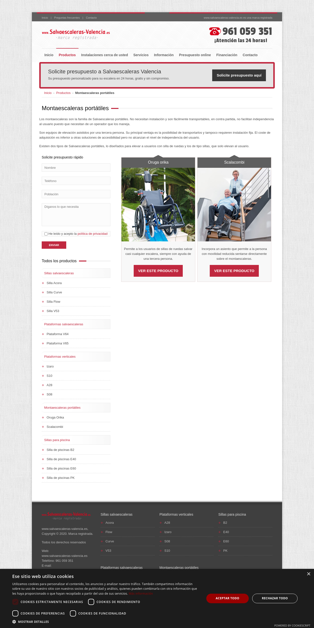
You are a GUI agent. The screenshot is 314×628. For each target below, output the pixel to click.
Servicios (140, 55)
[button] (105, 621)
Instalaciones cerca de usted (104, 55)
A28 (49, 385)
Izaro (50, 366)
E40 (226, 532)
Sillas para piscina (57, 440)
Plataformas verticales (60, 356)
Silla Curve (54, 292)
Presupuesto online (195, 55)
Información (164, 55)
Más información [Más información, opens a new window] (141, 593)
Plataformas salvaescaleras (63, 324)
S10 (49, 376)
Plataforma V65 (58, 343)
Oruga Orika (55, 417)
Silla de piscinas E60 (61, 468)
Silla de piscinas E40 (61, 459)
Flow (108, 532)
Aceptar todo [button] (227, 598)
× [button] (308, 574)
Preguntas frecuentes (67, 17)
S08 (49, 394)
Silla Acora (54, 283)
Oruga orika (158, 162)
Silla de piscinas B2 (60, 450)
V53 (108, 550)
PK (225, 550)
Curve (109, 541)
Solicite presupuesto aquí (239, 75)
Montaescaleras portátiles (62, 407)
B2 (225, 522)
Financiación (226, 55)
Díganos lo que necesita (76, 214)
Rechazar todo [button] (275, 598)
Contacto (91, 17)
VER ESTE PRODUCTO (158, 271)
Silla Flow (53, 301)
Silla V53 (53, 311)
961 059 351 (247, 31)
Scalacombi (234, 162)
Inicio (45, 17)
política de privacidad (92, 234)
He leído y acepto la (75, 234)
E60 (226, 541)
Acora (109, 522)
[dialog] (157, 598)
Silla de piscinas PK (61, 478)
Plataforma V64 (58, 334)
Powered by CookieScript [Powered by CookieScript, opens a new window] (292, 625)
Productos (67, 55)
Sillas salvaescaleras (59, 273)
